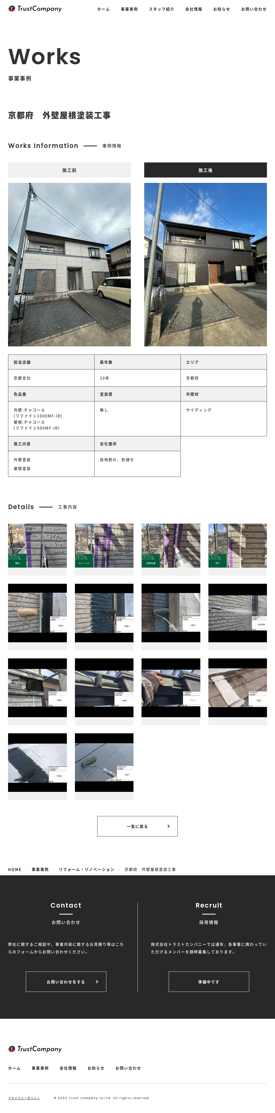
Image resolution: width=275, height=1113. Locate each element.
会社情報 (193, 9)
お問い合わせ (254, 9)
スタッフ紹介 (162, 9)
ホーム (103, 9)
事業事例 (129, 9)
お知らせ (221, 9)
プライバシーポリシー (24, 1098)
